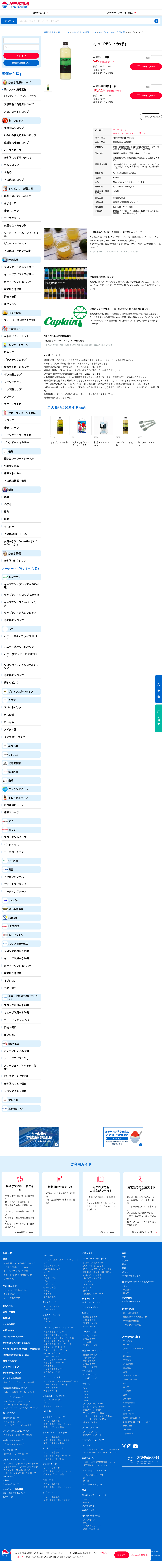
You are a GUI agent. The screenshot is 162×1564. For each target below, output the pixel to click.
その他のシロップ (14, 179)
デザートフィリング (15, 884)
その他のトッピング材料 (17, 250)
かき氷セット (12, 328)
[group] (60, 434)
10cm (85, 1391)
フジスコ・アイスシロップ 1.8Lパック (21, 1407)
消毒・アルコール (91, 1529)
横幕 (6, 511)
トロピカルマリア (15, 797)
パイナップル (50, 1278)
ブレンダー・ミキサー (16, 442)
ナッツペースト (51, 1390)
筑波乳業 (10, 771)
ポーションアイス (52, 1306)
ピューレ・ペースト (15, 243)
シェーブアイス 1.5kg (16, 1058)
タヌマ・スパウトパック (55, 1347)
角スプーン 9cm (90, 1422)
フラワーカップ (12, 381)
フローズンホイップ (15, 837)
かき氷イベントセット (16, 336)
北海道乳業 (11, 763)
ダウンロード (109, 1206)
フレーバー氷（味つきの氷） (20, 320)
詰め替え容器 (11, 465)
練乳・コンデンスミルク (17, 195)
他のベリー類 (50, 1287)
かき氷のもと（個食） (16, 1083)
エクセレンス (12, 1108)
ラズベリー (49, 1284)
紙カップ (9, 352)
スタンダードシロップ (16, 111)
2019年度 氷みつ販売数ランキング (19, 1263)
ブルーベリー (50, 1281)
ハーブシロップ (12, 150)
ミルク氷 (87, 1281)
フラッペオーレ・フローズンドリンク (21, 1466)
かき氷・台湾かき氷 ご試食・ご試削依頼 (21, 1349)
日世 (7, 869)
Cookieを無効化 (139, 1555)
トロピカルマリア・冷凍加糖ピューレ (61, 1381)
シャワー (87, 1499)
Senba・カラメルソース (55, 1353)
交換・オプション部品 (54, 1427)
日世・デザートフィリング (56, 1334)
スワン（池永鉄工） (16, 943)
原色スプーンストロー (93, 1435)
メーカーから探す (131, 1336)
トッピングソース (14, 876)
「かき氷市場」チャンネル (16, 1267)
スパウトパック (12, 707)
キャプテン (11, 577)
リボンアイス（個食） (16, 1091)
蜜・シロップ (12, 120)
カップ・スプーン (15, 345)
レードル (87, 1502)
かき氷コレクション (15, 560)
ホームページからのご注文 (16, 1290)
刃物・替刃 (10, 296)
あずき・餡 (10, 203)
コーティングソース (15, 891)
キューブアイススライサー (19, 274)
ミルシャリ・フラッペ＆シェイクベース (22, 1463)
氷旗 (6, 496)
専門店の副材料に (131, 1321)
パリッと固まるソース (54, 1368)
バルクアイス (11, 844)
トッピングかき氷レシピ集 (16, 1271)
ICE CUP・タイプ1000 (16, 1076)
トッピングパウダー (53, 1400)
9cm (85, 1388)
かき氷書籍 (11, 553)
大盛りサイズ (89, 1361)
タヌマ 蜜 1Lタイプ (14, 736)
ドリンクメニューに (132, 1324)
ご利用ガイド (10, 1286)
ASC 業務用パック (52, 1269)
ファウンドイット (15, 789)
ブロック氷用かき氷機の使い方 (18, 1275)
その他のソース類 (52, 1372)
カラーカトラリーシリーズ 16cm (98, 1416)
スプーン (9, 396)
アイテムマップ (11, 1366)
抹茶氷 (86, 1290)
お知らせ (7, 1253)
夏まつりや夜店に (131, 1313)
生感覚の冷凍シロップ (16, 142)
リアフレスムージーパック (95, 1465)
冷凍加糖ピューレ (14, 804)
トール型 (87, 1342)
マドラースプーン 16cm (94, 1413)
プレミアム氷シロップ (17, 691)
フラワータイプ (90, 1323)
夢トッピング (11, 682)
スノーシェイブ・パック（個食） (20, 1067)
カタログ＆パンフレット (14, 1336)
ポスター (9, 526)
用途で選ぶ (128, 1309)
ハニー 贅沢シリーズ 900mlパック (20, 655)
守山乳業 (10, 860)
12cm (85, 1394)
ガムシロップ (11, 164)
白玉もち (9, 722)
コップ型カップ (12, 389)
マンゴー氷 (88, 1284)
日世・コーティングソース (56, 1350)
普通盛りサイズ (90, 1317)
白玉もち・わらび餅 (15, 225)
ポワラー (87, 1523)
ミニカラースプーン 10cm (95, 1419)
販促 (7, 489)
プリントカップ (90, 1345)
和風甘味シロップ (14, 127)
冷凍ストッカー (12, 473)
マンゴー (48, 1275)
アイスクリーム (12, 218)
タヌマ (9, 700)
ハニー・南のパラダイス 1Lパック (20, 638)
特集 (5, 1259)
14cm (85, 1397)
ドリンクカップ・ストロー (19, 435)
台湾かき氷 (11, 312)
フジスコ (10, 754)
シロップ (9, 420)
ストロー (87, 1481)
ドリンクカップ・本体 (93, 1474)
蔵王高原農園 (12, 909)
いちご (47, 1272)
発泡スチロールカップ (16, 367)
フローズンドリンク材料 (19, 413)
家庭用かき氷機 (12, 289)
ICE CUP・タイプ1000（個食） (97, 1272)
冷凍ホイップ (50, 1365)
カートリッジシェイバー (17, 281)
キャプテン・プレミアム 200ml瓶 (19, 95)
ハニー (9, 629)
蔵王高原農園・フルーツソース (58, 1344)
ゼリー (47, 1403)
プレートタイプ (90, 1367)
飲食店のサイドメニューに (135, 1317)
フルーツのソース (52, 1356)
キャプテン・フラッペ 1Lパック (20, 604)
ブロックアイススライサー (19, 266)
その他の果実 (50, 1296)
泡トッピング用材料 (53, 1406)
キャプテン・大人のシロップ (20, 612)
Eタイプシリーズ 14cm (93, 1406)
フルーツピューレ (52, 1387)
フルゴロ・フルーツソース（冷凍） (60, 1338)
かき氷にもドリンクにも (17, 157)
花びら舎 (10, 745)
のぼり (7, 504)
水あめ (7, 172)
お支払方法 (8, 1305)
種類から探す (40, 12)
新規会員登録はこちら (25, 62)
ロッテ (9, 829)
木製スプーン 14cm (92, 1410)
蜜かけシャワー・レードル (19, 458)
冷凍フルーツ (11, 210)
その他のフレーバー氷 (93, 1293)
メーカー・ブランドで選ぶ (121, 12)
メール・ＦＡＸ (140, 1222)
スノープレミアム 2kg (16, 1050)
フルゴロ (10, 900)
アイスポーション (14, 851)
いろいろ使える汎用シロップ (20, 135)
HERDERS (10, 926)
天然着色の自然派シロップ (19, 104)
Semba (9, 917)
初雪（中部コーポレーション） (20, 997)
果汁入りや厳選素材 (15, 89)
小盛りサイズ (89, 1320)
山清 (7, 780)
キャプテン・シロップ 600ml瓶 (21, 594)
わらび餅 (9, 714)
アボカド (48, 1293)
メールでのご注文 (12, 1298)
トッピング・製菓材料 (17, 188)
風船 (6, 519)
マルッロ (10, 1099)
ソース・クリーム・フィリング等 (21, 234)
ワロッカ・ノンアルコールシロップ (21, 666)
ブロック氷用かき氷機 (16, 950)
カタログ (90, 1197)
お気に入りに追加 (152, 116)
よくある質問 (9, 1324)
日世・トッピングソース (55, 1331)
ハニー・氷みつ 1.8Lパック (19, 646)
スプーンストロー (14, 404)
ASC (7, 821)
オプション (10, 304)
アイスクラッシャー (92, 1526)
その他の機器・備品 (15, 480)
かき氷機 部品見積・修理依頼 (16, 1342)
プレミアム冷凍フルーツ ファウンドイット (60, 1261)
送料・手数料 (9, 1312)
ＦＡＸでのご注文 (12, 1294)
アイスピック (89, 1519)
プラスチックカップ (15, 359)
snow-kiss (10, 1043)
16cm (85, 1400)
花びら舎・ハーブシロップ (16, 1454)
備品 (7, 451)
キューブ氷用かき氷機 (16, 958)
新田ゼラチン (12, 935)
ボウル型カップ (12, 374)
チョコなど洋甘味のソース (56, 1359)
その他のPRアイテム (15, 533)
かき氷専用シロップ (16, 82)
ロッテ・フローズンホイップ (57, 1341)
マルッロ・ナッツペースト (56, 1384)
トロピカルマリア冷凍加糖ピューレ (99, 1462)
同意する (121, 1554)
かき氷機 (10, 259)
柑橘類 (47, 1290)
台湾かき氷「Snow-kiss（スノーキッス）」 (20, 543)
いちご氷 (87, 1287)
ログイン (27, 55)
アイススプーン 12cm (93, 1403)
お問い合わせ (9, 1330)
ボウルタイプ (89, 1326)
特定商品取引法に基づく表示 (16, 1355)
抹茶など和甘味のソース (55, 1362)
